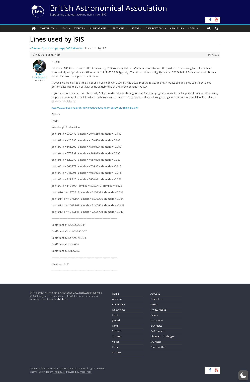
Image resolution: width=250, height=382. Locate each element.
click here (62, 299)
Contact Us (156, 299)
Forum (115, 347)
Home (115, 293)
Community (46, 28)
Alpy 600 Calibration (71, 48)
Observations (154, 28)
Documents (118, 309)
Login (192, 28)
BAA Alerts (156, 325)
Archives (116, 352)
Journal (116, 320)
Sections (118, 28)
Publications (98, 28)
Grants (154, 304)
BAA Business (157, 331)
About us (117, 299)
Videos (135, 28)
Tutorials (117, 336)
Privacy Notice (158, 309)
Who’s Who (156, 320)
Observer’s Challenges (162, 336)
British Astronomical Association (108, 8)
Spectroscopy (50, 48)
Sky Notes (155, 341)
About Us (176, 28)
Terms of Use (157, 347)
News (64, 28)
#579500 (213, 54)
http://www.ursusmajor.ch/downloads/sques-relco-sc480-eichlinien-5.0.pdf (95, 107)
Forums (35, 48)
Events (78, 28)
